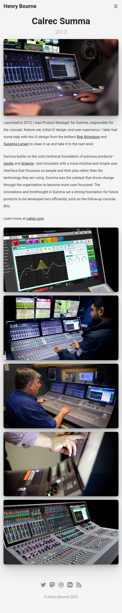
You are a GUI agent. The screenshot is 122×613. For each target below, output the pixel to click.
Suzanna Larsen (16, 144)
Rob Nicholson (88, 137)
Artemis (27, 163)
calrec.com (35, 218)
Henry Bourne (20, 6)
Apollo (9, 163)
